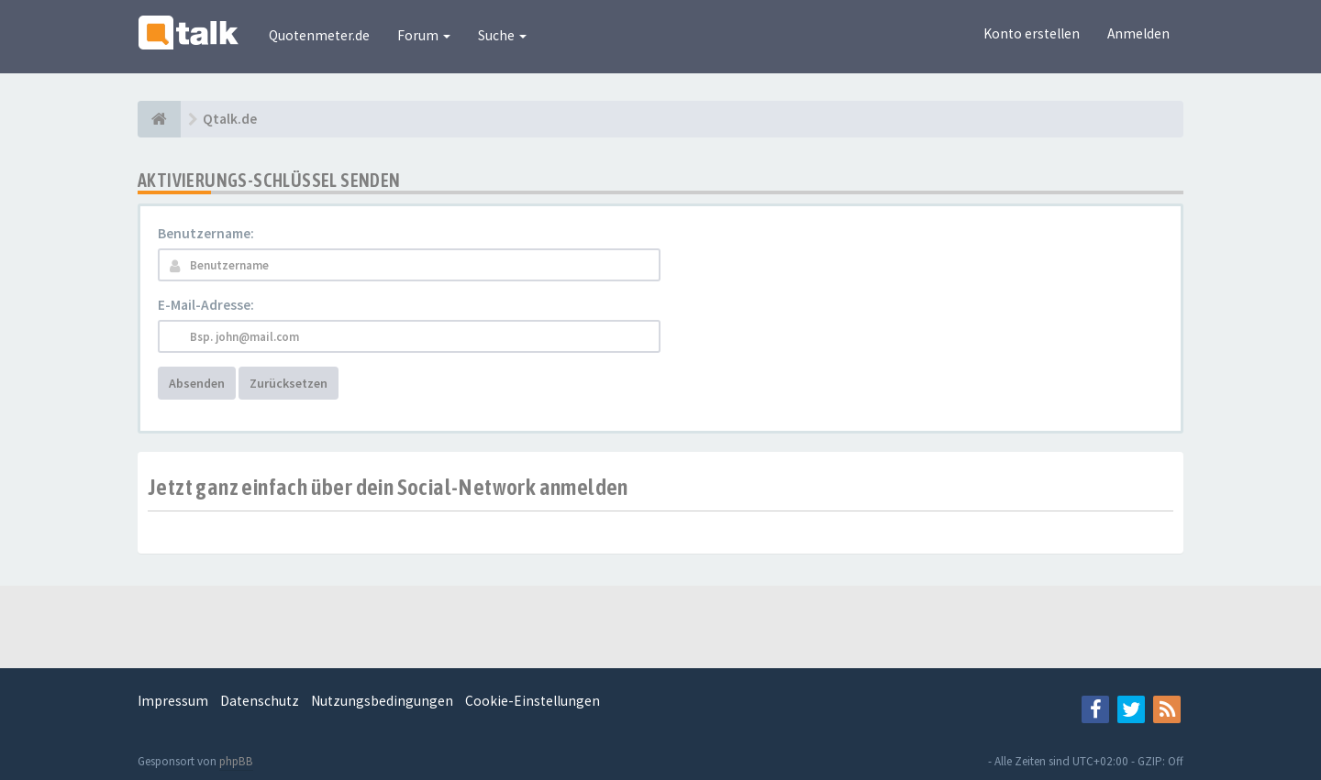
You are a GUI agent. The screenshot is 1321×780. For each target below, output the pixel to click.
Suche (502, 35)
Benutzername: (206, 233)
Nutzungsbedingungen (382, 700)
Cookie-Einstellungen (532, 700)
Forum (423, 35)
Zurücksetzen (288, 383)
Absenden (197, 383)
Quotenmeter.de (319, 35)
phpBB (236, 761)
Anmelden (1138, 33)
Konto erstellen (1031, 33)
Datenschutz (259, 700)
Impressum (173, 700)
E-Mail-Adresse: (206, 304)
